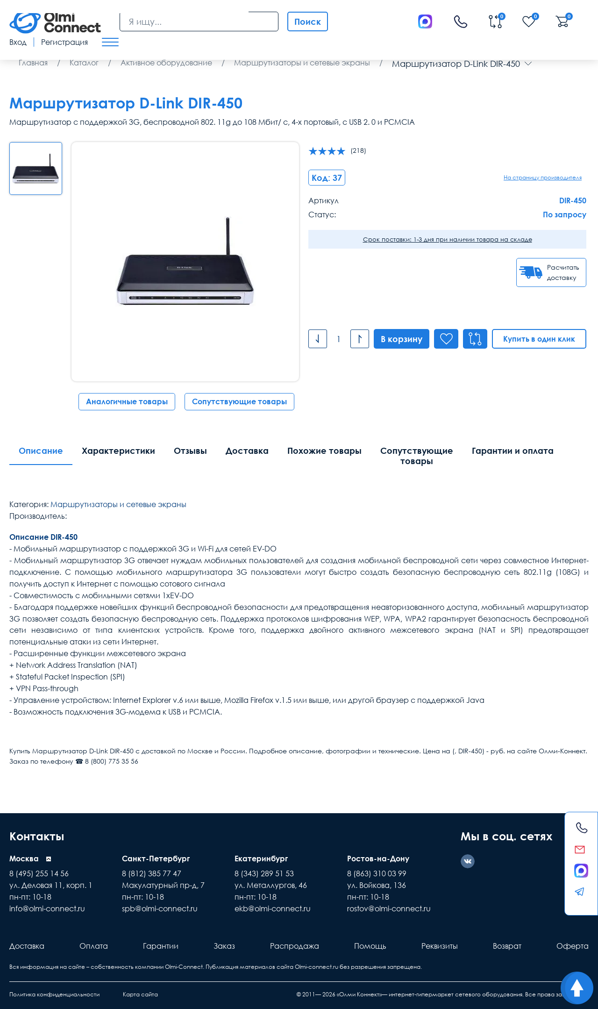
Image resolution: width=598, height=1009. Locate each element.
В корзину (401, 339)
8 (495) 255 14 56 (39, 873)
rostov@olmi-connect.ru (389, 908)
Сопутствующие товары (239, 401)
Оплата (93, 946)
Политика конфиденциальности (54, 994)
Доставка (247, 450)
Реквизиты (439, 946)
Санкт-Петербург (156, 858)
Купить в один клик (539, 338)
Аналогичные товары (127, 401)
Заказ (224, 946)
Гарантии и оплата (513, 450)
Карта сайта (140, 994)
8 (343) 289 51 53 (264, 873)
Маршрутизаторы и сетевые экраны (118, 504)
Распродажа (294, 946)
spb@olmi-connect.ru (160, 908)
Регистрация (64, 42)
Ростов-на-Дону (378, 858)
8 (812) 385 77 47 (151, 873)
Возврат (507, 946)
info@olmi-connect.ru (47, 908)
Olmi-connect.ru (316, 966)
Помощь (370, 946)
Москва (24, 858)
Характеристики (118, 450)
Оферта (572, 946)
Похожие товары (324, 450)
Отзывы (190, 450)
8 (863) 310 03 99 (376, 873)
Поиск (307, 21)
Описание (41, 450)
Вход (18, 42)
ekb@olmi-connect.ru (273, 908)
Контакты (36, 836)
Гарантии (160, 946)
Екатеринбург (261, 858)
